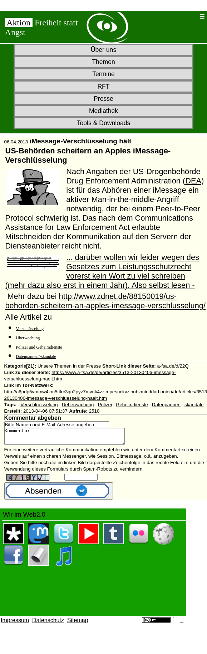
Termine (103, 74)
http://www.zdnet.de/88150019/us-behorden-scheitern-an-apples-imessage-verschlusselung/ (105, 301)
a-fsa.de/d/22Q (172, 366)
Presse (103, 98)
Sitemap (77, 623)
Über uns (103, 49)
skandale (193, 404)
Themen (103, 61)
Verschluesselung (39, 404)
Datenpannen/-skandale (36, 356)
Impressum (15, 623)
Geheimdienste (132, 404)
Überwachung (28, 337)
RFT (103, 86)
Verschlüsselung (30, 328)
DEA (193, 180)
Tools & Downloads (103, 123)
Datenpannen (166, 404)
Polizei (105, 404)
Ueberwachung (78, 404)
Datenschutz (48, 623)
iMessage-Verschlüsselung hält (81, 141)
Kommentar (71, 438)
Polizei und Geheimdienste (39, 347)
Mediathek (103, 110)
